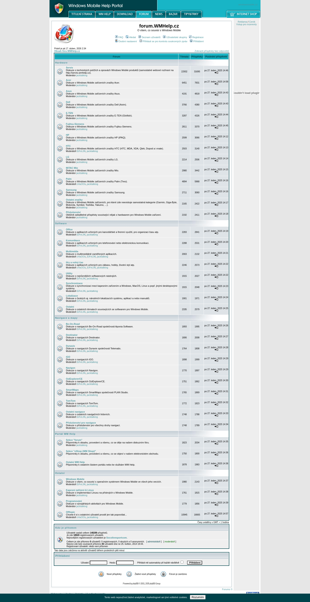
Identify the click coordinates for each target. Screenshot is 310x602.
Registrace (196, 37)
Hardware (61, 62)
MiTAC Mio (72, 168)
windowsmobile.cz (247, 4)
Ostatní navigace (75, 411)
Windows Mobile (75, 479)
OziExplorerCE (74, 379)
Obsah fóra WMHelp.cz (67, 51)
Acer (68, 80)
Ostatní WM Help (75, 462)
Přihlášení (197, 41)
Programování (74, 501)
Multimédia (72, 251)
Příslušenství (73, 212)
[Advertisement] (246, 224)
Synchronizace (74, 283)
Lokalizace (72, 295)
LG (67, 157)
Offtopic (70, 512)
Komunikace (73, 240)
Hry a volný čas (74, 262)
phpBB (135, 583)
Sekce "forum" (74, 440)
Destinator (72, 335)
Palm (68, 179)
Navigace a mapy (66, 318)
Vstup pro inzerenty (246, 24)
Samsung (71, 190)
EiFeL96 (81, 151)
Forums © (227, 589)
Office (69, 229)
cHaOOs (81, 184)
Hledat (131, 37)
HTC (68, 146)
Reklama (242, 21)
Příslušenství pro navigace (81, 422)
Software (61, 223)
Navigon (70, 368)
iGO (68, 357)
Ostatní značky (74, 199)
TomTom (71, 400)
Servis (69, 67)
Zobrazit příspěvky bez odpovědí (212, 51)
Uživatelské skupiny (175, 37)
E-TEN (69, 113)
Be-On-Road (73, 324)
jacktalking (81, 75)
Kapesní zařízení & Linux (80, 490)
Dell (68, 102)
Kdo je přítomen (66, 527)
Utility (69, 273)
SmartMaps (72, 389)
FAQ (119, 37)
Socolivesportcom (116, 537)
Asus (69, 91)
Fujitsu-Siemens (75, 124)
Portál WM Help (65, 434)
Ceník (252, 21)
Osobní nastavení (126, 41)
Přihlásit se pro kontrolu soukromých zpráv (163, 41)
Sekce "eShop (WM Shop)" (81, 451)
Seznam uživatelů (149, 37)
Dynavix (70, 346)
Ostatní (70, 306)
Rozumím (198, 597)
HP (67, 135)
